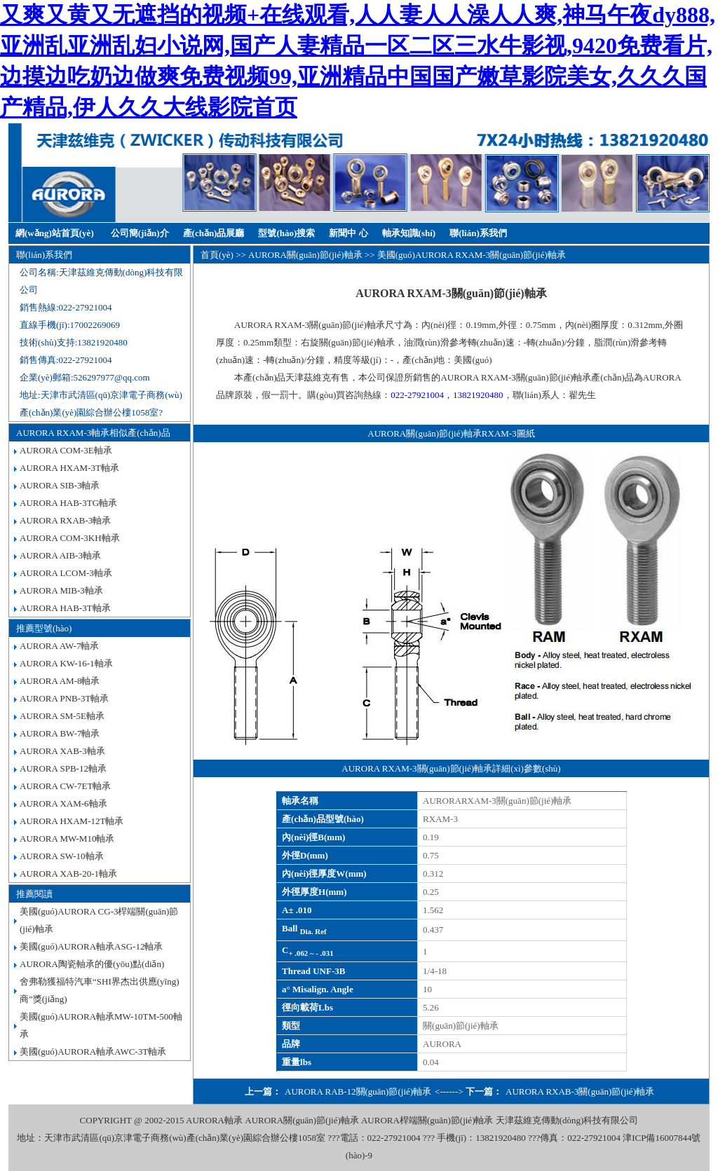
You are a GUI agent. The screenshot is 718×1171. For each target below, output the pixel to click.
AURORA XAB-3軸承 (62, 751)
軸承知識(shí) (409, 233)
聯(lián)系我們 (478, 233)
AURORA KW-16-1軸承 (66, 663)
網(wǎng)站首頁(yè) (54, 233)
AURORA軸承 (214, 1120)
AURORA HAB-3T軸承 (65, 608)
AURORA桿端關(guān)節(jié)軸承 (427, 1120)
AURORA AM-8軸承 (60, 681)
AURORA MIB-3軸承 (61, 590)
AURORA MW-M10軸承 (67, 838)
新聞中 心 (348, 233)
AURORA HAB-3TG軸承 (68, 503)
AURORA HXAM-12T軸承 (71, 821)
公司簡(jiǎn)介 (140, 233)
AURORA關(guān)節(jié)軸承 (305, 254)
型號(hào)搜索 (286, 233)
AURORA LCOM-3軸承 (66, 573)
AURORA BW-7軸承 (60, 733)
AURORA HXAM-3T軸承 (69, 468)
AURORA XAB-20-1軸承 (68, 873)
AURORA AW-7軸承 (59, 646)
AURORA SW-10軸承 (62, 856)
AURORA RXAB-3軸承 (65, 520)
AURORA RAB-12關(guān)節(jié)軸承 (358, 1091)
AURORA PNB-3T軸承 (64, 698)
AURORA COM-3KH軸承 (70, 538)
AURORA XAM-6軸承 (63, 803)
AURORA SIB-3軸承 (60, 485)
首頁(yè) (217, 254)
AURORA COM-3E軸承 (66, 450)
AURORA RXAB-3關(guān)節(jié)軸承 (580, 1091)
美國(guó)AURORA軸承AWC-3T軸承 (93, 1051)
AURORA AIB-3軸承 (60, 555)
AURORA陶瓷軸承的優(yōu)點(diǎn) (92, 964)
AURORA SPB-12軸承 (63, 768)
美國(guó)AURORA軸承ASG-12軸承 (91, 946)
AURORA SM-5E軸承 (62, 716)
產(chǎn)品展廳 (214, 233)
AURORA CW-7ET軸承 (65, 786)
